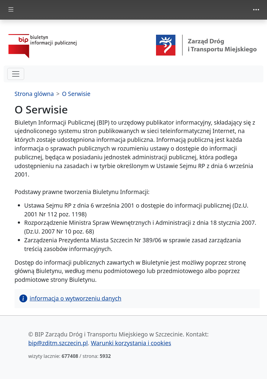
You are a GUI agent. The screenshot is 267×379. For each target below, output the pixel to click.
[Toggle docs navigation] (11, 10)
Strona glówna (34, 94)
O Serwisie (76, 94)
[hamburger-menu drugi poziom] (15, 74)
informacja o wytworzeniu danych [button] (70, 298)
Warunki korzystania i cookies (131, 343)
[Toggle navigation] (256, 10)
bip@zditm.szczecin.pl (58, 343)
